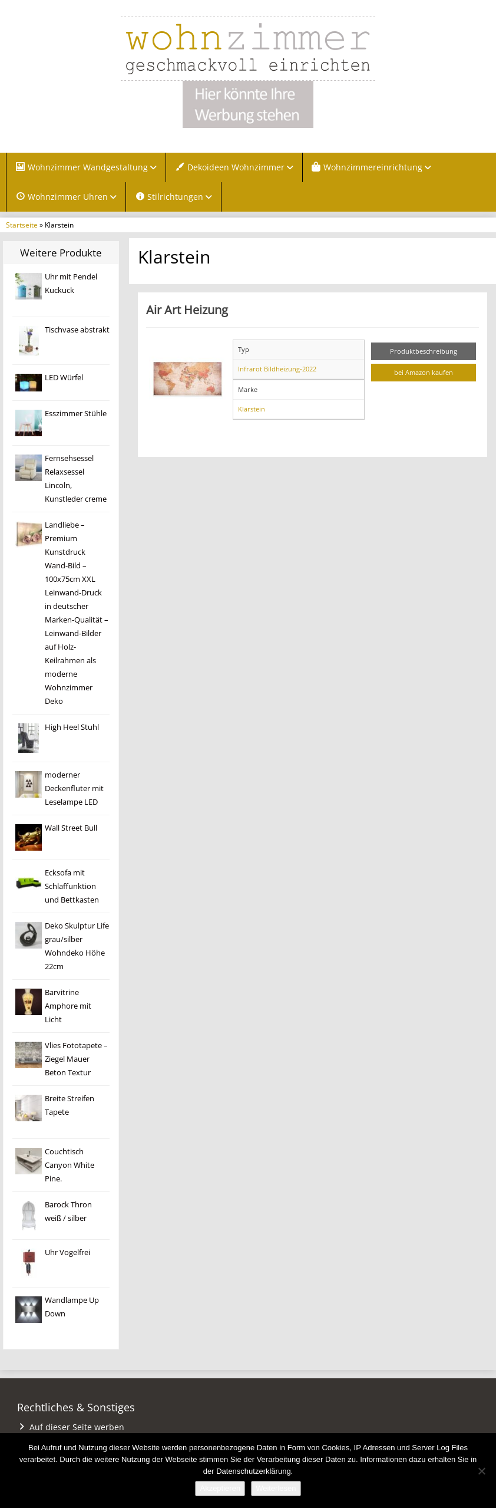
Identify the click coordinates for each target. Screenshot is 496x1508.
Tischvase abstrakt (77, 330)
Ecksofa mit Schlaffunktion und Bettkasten (72, 886)
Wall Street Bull (71, 828)
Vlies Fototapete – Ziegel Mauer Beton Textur (76, 1059)
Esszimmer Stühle (76, 414)
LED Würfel (64, 378)
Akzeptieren (220, 1488)
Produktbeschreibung (423, 351)
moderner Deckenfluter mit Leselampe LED (74, 788)
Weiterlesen (276, 1488)
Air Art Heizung (187, 309)
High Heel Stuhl (72, 727)
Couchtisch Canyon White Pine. (69, 1165)
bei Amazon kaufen (423, 372)
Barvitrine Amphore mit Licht (68, 1006)
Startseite (22, 224)
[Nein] (481, 1471)
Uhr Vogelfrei (67, 1252)
